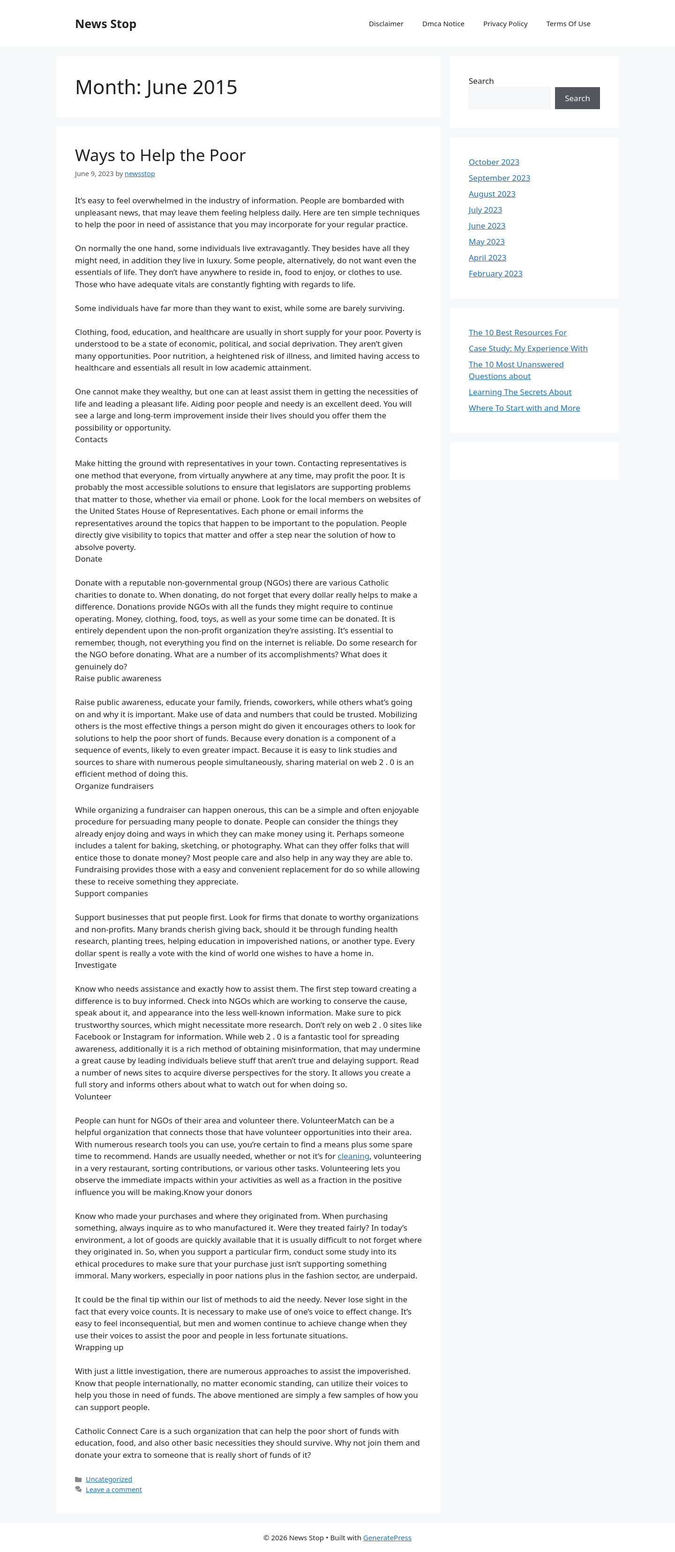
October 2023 (494, 161)
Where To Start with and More (524, 407)
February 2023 (496, 273)
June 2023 (487, 225)
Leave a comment (114, 1489)
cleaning (354, 1156)
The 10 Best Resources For (518, 332)
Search (481, 80)
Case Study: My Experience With (528, 348)
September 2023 (499, 177)
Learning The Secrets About (520, 391)
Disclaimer (386, 23)
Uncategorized (109, 1479)
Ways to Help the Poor (160, 155)
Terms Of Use (569, 23)
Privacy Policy (505, 23)
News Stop (105, 23)
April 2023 (487, 257)
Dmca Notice (443, 23)
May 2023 (487, 241)
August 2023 (492, 193)
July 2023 (485, 209)
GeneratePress (387, 1537)
